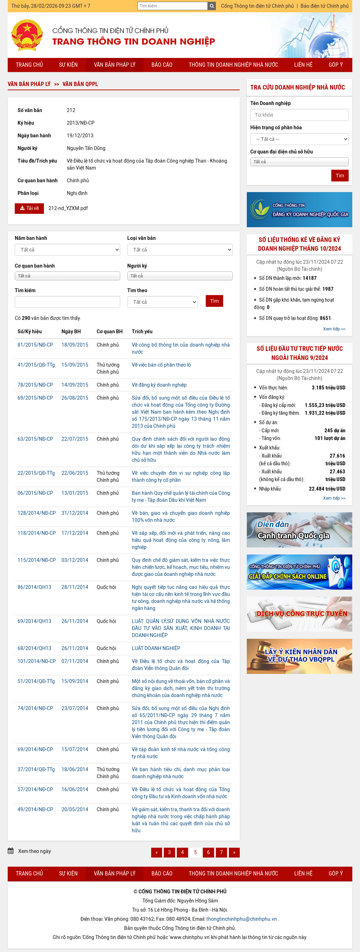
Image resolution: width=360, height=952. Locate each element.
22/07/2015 (75, 439)
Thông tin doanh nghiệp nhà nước (233, 64)
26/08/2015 (75, 398)
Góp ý (336, 64)
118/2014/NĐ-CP (37, 533)
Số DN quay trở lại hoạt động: (295, 318)
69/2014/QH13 (34, 621)
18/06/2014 (75, 770)
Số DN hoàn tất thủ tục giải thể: (296, 289)
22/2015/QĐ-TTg (36, 473)
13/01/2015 (75, 493)
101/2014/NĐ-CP (37, 661)
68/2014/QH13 (34, 648)
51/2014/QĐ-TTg (36, 681)
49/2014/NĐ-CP (35, 810)
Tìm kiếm (25, 291)
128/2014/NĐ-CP (37, 513)
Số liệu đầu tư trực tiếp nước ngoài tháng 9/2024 (300, 353)
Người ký (137, 266)
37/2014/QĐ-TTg (36, 770)
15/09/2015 (75, 365)
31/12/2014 (75, 513)
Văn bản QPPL (80, 84)
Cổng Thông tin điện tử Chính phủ (257, 6)
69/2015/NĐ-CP (35, 398)
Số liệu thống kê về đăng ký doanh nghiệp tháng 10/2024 (299, 244)
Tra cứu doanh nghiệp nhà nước (297, 87)
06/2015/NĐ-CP (35, 493)
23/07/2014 (75, 708)
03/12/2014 (75, 560)
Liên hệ (303, 64)
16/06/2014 (75, 790)
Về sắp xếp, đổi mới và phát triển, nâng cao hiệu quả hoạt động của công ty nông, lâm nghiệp (181, 540)
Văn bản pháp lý (114, 64)
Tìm (214, 301)
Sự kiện (68, 64)
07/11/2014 (75, 661)
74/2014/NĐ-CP (35, 708)
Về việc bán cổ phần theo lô (161, 365)
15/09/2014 (75, 681)
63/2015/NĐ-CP (35, 439)
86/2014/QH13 (34, 587)
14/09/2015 (75, 385)
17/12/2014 (75, 533)
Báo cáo (162, 64)
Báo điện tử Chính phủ (325, 6)
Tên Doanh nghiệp (270, 103)
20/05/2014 (75, 810)
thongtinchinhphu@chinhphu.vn (241, 919)
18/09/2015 (75, 345)
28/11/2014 (75, 587)
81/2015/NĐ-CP (35, 345)
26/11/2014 (75, 621)
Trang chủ (29, 64)
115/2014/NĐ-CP (37, 560)
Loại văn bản (141, 238)
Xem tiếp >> (334, 329)
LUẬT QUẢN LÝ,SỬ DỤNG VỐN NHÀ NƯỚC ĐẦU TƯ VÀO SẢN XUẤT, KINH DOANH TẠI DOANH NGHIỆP (181, 628)
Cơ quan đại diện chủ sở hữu (281, 152)
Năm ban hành (31, 238)
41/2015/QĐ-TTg (36, 365)
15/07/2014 (75, 750)
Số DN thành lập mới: (288, 278)
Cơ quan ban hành (35, 266)
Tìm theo (137, 291)
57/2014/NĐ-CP (35, 790)
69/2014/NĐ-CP (35, 750)
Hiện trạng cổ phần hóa (276, 128)
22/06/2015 (75, 473)
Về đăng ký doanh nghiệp (159, 385)
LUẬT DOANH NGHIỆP (156, 648)
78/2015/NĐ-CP (35, 385)
